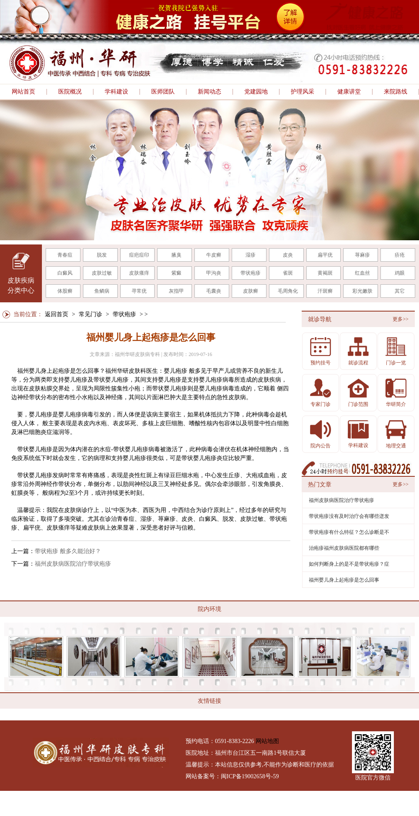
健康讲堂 (349, 92)
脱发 (102, 255)
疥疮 (400, 255)
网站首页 (23, 92)
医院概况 (70, 92)
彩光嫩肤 (362, 291)
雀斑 (288, 273)
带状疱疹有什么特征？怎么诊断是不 (349, 532)
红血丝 (362, 273)
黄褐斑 (325, 273)
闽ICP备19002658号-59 (250, 776)
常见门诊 (90, 314)
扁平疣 (325, 255)
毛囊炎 (213, 291)
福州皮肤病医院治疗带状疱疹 (73, 564)
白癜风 (64, 273)
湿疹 (251, 255)
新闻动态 (209, 92)
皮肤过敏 (102, 273)
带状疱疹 (251, 273)
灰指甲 (176, 291)
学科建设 (116, 92)
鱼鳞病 (101, 291)
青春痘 (64, 255)
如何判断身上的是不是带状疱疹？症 (349, 564)
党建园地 (256, 92)
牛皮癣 (213, 255)
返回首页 (56, 314)
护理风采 (302, 92)
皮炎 (288, 255)
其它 (400, 291)
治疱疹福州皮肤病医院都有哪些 (344, 548)
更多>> (401, 319)
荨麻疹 (362, 255)
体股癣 (64, 291)
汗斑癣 (325, 291)
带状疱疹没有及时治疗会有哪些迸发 (349, 516)
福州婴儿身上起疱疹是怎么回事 (344, 580)
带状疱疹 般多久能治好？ (68, 551)
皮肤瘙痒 (139, 273)
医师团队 (163, 92)
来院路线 (395, 92)
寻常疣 (139, 291)
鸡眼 (400, 273)
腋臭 (176, 255)
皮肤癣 (250, 291)
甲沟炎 (213, 273)
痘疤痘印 (139, 255)
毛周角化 (288, 291)
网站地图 (267, 741)
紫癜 (176, 273)
